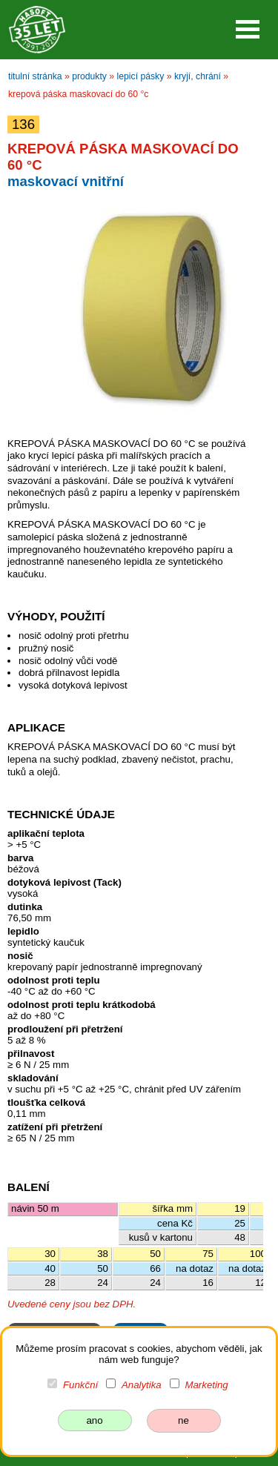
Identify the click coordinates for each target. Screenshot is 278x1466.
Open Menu (247, 29)
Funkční (80, 1384)
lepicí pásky (141, 76)
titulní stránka (35, 76)
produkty (89, 76)
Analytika (142, 1384)
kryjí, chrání (197, 76)
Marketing (206, 1384)
